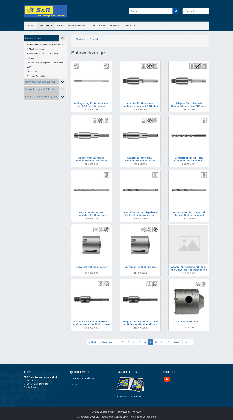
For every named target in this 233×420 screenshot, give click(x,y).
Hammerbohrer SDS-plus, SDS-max (42, 53)
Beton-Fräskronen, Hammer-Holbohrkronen (45, 44)
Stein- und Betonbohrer (37, 76)
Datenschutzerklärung (83, 378)
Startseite (81, 39)
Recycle (130, 25)
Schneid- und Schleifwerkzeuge (41, 96)
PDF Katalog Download (128, 396)
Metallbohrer (32, 72)
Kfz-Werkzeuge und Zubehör (39, 89)
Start (31, 25)
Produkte (46, 25)
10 (168, 342)
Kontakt (115, 25)
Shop (60, 25)
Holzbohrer (31, 58)
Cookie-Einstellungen (103, 411)
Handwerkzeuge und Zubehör (40, 81)
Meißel (30, 67)
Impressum (123, 411)
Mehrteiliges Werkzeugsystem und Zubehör (45, 63)
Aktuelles (98, 25)
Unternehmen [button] (77, 25)
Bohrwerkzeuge (33, 38)
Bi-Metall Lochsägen (35, 49)
